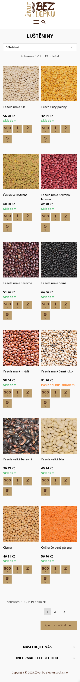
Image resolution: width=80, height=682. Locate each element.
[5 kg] (7, 139)
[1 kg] (17, 129)
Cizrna (7, 547)
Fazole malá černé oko (57, 371)
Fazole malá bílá (14, 107)
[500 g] (7, 129)
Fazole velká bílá (52, 459)
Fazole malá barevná (17, 283)
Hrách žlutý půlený (54, 107)
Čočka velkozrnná (15, 195)
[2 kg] (27, 129)
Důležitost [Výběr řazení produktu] (40, 47)
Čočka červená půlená (56, 547)
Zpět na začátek (59, 625)
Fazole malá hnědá (16, 371)
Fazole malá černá (54, 283)
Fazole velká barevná (17, 459)
